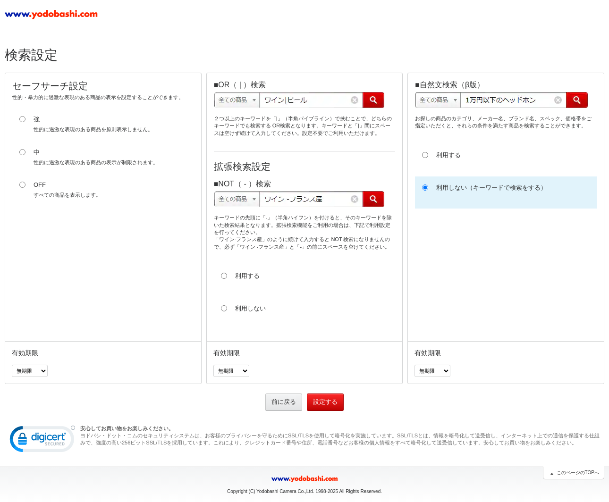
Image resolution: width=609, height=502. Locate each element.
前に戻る (283, 401)
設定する (325, 401)
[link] (42, 441)
